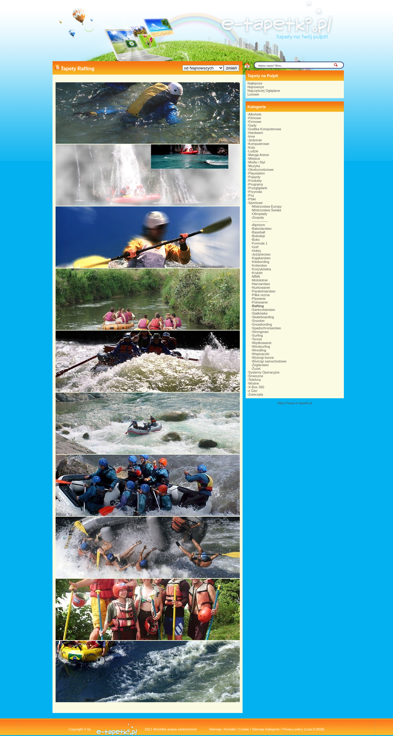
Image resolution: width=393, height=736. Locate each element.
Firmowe (254, 121)
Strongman (260, 332)
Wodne (253, 383)
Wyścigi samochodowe (269, 361)
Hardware (255, 133)
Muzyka (254, 166)
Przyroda (255, 192)
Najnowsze (255, 87)
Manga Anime (258, 155)
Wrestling (259, 350)
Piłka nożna (261, 295)
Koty (251, 147)
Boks (255, 239)
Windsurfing (261, 346)
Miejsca (254, 158)
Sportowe (255, 203)
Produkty (255, 180)
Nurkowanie (261, 287)
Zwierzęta (255, 394)
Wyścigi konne (263, 357)
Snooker (258, 321)
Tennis (257, 339)
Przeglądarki (257, 188)
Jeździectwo (261, 254)
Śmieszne (255, 376)
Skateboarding (263, 317)
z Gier (252, 391)
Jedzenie (255, 140)
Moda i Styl (256, 162)
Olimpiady (259, 214)
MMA (256, 276)
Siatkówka (259, 313)
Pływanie (259, 298)
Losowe (253, 94)
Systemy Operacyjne (263, 372)
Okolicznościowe (261, 169)
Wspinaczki (260, 354)
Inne (251, 136)
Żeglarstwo (260, 365)
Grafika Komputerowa (264, 129)
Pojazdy (254, 177)
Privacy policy (292, 729)
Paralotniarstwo (263, 291)
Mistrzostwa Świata (266, 210)
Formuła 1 (259, 243)
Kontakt (229, 729)
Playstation (256, 173)
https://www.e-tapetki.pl (294, 403)
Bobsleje (258, 236)
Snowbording (262, 324)
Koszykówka (261, 269)
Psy (251, 195)
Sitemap (215, 729)
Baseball (258, 232)
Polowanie (260, 302)
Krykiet (257, 273)
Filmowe (254, 118)
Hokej (256, 251)
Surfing (257, 335)
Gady (252, 125)
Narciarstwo (261, 284)
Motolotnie (260, 280)
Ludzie (253, 151)
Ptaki (252, 199)
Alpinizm (258, 225)
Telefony (254, 380)
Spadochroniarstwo (266, 328)
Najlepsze (254, 83)
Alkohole (254, 114)
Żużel (256, 368)
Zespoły (258, 217)
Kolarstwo (259, 265)
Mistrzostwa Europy (267, 206)
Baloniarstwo (261, 228)
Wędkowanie (261, 343)
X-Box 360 (256, 387)
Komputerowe (258, 144)
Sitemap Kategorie (266, 729)
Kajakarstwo (261, 258)
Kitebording (260, 262)
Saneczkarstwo (263, 309)
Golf (255, 247)
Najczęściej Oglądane (263, 90)
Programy (255, 184)
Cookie (244, 729)
